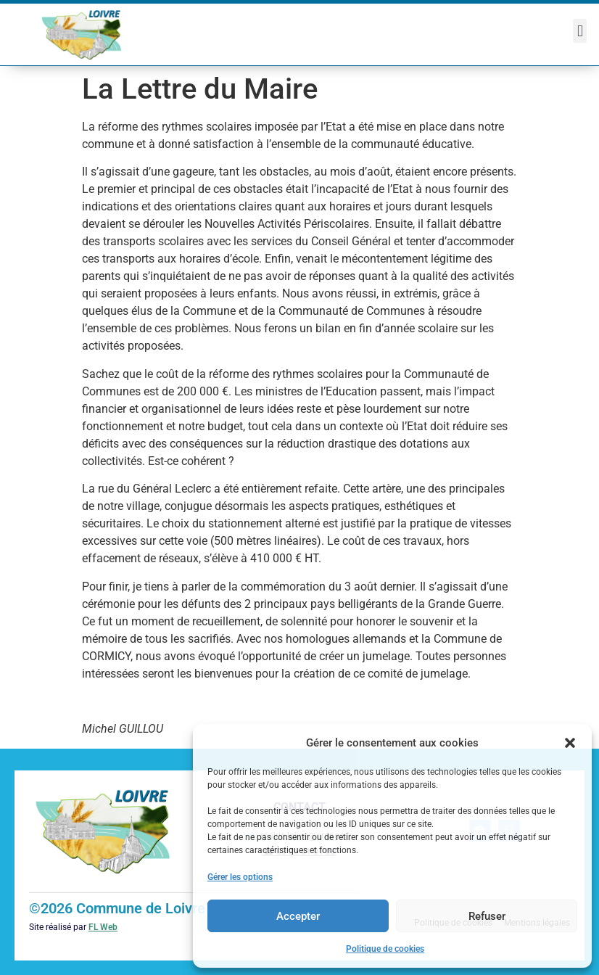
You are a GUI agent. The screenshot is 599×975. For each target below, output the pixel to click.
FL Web (102, 927)
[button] (570, 743)
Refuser (486, 916)
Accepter (298, 916)
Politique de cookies (385, 949)
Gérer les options (240, 877)
